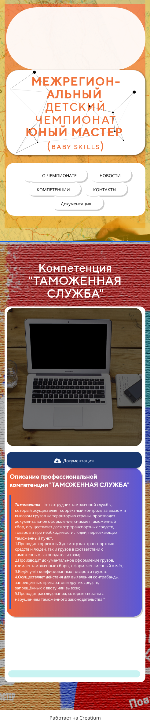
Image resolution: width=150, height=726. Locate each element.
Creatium (90, 717)
